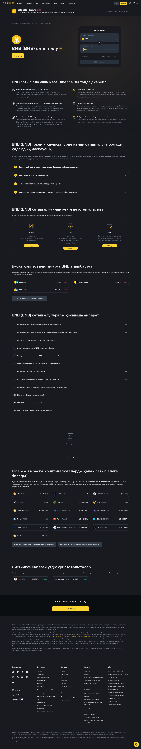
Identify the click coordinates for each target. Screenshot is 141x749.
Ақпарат (39, 671)
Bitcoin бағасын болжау (115, 692)
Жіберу (109, 246)
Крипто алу (20, 3)
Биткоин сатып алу (114, 698)
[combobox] (86, 49)
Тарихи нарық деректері (92, 680)
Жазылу (70, 248)
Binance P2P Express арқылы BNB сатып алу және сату (80, 544)
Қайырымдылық (66, 687)
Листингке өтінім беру (68, 697)
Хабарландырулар (43, 677)
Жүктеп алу (40, 708)
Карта (62, 677)
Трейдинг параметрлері (91, 717)
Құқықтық (40, 687)
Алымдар (87, 708)
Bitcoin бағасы (112, 677)
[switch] (21, 699)
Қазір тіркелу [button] (18, 56)
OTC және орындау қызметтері (94, 677)
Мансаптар (40, 674)
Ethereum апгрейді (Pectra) (116, 683)
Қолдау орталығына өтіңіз (92, 699)
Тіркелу (123, 3)
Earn (56, 3)
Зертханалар (65, 700)
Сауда (31, 246)
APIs (85, 711)
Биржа (63, 671)
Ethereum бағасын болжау (116, 695)
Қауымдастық (41, 702)
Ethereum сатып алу (114, 705)
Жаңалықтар (41, 680)
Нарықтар (29, 3)
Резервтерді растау (90, 683)
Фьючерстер (47, 3)
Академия (64, 680)
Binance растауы (89, 714)
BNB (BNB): (23, 10)
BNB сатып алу (99, 62)
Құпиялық (40, 693)
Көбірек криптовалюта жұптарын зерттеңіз (29, 299)
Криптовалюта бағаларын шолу (118, 674)
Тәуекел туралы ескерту (44, 705)
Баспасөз (40, 683)
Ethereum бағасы (113, 680)
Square (64, 3)
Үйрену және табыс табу (116, 671)
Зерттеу (63, 683)
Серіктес (87, 671)
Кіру (117, 3)
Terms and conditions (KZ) (45, 690)
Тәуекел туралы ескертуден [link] (80, 636)
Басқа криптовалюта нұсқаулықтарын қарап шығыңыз (34, 544)
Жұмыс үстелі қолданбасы (45, 712)
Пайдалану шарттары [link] (59, 636)
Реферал (87, 674)
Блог (38, 699)
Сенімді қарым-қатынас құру (46, 696)
